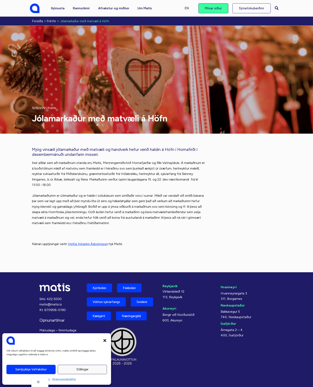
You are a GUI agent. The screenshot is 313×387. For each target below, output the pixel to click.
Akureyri (169, 296)
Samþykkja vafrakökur (31, 369)
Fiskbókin (132, 275)
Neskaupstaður (233, 293)
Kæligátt (129, 304)
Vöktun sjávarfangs (108, 290)
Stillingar (82, 369)
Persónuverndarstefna (64, 379)
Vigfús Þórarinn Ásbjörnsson (89, 243)
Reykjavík (170, 273)
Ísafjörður (228, 311)
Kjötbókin (100, 275)
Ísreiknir (99, 304)
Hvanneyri (229, 274)
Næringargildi (103, 319)
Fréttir (52, 107)
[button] (105, 340)
